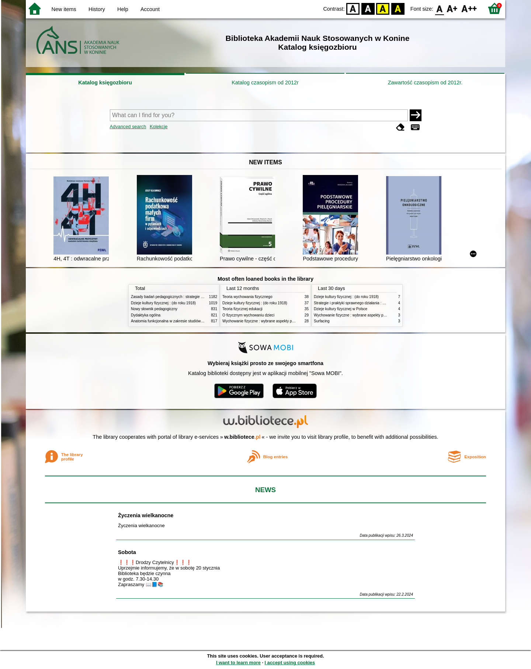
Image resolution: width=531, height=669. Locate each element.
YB (383, 8)
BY (398, 8)
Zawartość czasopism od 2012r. (425, 82)
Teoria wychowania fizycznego (247, 297)
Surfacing (322, 321)
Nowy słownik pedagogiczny (154, 309)
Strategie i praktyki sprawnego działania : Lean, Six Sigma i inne (366, 303)
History (96, 9)
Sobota (127, 552)
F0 (439, 8)
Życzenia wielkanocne (145, 515)
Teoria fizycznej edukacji (242, 309)
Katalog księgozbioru (105, 82)
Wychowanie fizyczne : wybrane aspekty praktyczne (265, 321)
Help (122, 9)
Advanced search (128, 126)
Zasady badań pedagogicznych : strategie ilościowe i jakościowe (184, 297)
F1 (452, 8)
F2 (469, 8)
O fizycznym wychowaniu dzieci (248, 315)
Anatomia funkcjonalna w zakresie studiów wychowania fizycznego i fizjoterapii (195, 321)
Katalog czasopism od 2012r (265, 82)
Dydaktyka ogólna (145, 315)
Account (150, 9)
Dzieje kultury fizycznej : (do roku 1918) (163, 303)
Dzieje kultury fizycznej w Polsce (340, 309)
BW (368, 8)
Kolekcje (158, 126)
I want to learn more (238, 662)
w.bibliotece (242, 437)
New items (64, 9)
